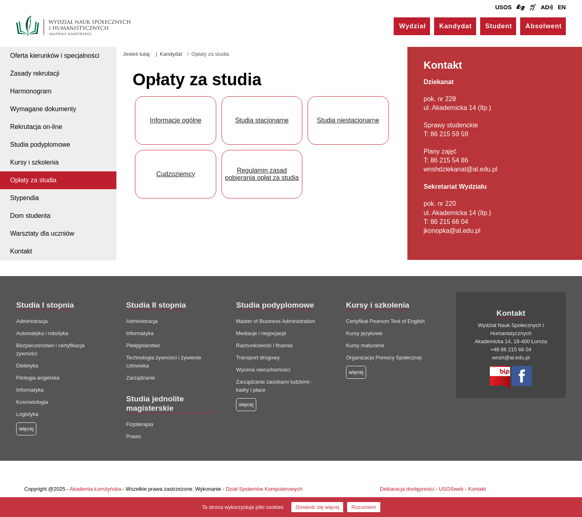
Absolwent (543, 26)
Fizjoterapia (139, 424)
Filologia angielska (37, 378)
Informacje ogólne (175, 120)
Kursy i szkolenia (34, 162)
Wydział (412, 26)
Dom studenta (30, 215)
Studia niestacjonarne (348, 120)
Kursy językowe (364, 333)
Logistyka (27, 414)
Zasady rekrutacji (34, 73)
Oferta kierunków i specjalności (54, 55)
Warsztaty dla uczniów (42, 233)
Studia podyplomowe (40, 144)
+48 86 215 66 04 (510, 349)
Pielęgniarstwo (143, 345)
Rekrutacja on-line (36, 126)
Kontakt (21, 251)
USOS (503, 7)
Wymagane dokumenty (43, 109)
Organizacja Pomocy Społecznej (384, 358)
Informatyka (30, 390)
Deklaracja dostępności (407, 489)
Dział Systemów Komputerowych (264, 489)
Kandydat (455, 26)
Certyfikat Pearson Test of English (385, 321)
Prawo (133, 436)
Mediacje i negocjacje (261, 333)
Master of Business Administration (275, 321)
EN (562, 7)
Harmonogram (30, 91)
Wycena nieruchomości (263, 370)
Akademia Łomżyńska (95, 489)
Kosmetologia (32, 402)
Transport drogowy (258, 358)
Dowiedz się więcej (317, 507)
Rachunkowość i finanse (264, 345)
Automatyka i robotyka (42, 333)
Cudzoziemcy (175, 174)
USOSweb (451, 489)
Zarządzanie (140, 378)
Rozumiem (363, 507)
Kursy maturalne (365, 345)
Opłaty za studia (33, 180)
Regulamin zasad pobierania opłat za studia (262, 174)
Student (498, 26)
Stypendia (24, 197)
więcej (246, 404)
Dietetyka (27, 366)
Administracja (32, 321)
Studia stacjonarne (262, 120)
